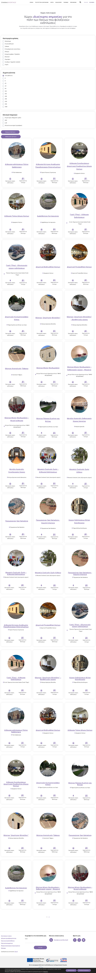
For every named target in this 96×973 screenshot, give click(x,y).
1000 (6, 106)
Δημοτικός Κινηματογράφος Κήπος (48, 784)
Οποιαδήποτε (8, 75)
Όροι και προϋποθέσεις (8, 941)
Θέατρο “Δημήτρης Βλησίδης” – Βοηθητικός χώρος (48, 678)
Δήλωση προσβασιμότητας (8, 938)
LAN (6, 123)
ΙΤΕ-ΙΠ (16, 951)
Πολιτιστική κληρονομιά (41, 2)
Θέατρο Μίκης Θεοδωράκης (48, 368)
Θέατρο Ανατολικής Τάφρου (16, 368)
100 (6, 91)
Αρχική (31, 2)
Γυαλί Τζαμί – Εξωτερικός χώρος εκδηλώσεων (80, 625)
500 (6, 104)
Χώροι (52, 2)
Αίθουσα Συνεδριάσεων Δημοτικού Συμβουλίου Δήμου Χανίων (79, 166)
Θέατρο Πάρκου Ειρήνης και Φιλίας (80, 784)
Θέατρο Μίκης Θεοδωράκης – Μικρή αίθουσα (80, 888)
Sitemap (3, 948)
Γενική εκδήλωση (9, 44)
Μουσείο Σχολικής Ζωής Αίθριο (48, 572)
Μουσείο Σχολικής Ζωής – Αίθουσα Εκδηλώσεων (16, 573)
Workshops (8, 41)
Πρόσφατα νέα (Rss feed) (58, 940)
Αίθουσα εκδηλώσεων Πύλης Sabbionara (16, 731)
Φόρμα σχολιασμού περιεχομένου (10, 945)
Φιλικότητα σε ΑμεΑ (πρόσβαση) (13, 125)
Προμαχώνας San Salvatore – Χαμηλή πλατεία (80, 573)
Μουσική (7, 57)
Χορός (6, 64)
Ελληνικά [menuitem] (91, 2)
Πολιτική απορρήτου (7, 943)
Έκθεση (7, 46)
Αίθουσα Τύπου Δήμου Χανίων (16, 216)
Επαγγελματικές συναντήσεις (12, 49)
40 (5, 86)
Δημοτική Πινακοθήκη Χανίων (79, 267)
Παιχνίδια (66, 2)
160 (6, 93)
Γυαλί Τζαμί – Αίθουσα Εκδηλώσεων (16, 678)
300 (6, 99)
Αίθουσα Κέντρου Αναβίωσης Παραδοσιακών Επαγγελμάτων (16, 626)
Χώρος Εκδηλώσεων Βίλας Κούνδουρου (80, 678)
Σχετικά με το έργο (6, 936)
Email (26, 938)
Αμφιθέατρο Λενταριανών (48, 216)
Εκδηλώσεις (58, 2)
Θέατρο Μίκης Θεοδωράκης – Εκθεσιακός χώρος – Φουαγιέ (48, 888)
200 (6, 96)
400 (6, 101)
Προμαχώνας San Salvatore (16, 521)
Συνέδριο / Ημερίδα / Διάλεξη (12, 62)
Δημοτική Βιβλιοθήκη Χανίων (48, 267)
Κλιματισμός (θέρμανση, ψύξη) (13, 117)
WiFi (6, 120)
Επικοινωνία (73, 2)
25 (5, 83)
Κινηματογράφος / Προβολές (12, 54)
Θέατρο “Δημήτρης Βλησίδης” (47, 317)
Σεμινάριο (7, 59)
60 (5, 88)
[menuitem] (86, 2)
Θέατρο (7, 51)
